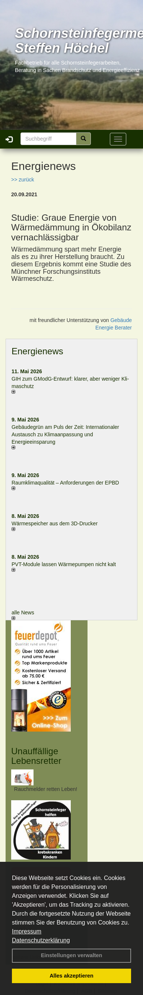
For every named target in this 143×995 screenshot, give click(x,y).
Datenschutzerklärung (41, 940)
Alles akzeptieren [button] (71, 976)
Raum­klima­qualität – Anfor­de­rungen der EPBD (65, 483)
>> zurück (22, 180)
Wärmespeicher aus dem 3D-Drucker (55, 523)
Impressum (26, 931)
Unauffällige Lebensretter (36, 756)
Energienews (37, 351)
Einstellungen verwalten (71, 955)
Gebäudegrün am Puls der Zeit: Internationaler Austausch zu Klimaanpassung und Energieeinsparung (65, 434)
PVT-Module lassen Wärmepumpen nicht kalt (64, 564)
